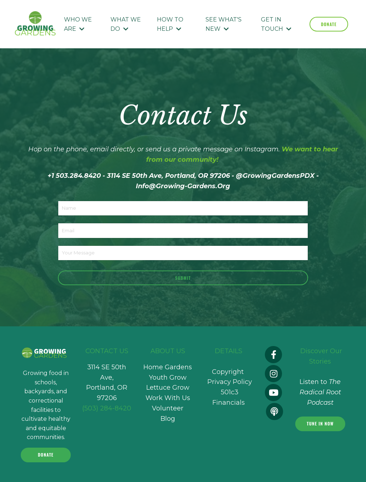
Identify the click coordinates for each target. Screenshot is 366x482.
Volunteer (167, 408)
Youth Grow (168, 377)
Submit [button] (183, 278)
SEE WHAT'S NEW (224, 24)
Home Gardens (167, 367)
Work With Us (167, 398)
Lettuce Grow (167, 387)
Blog (167, 419)
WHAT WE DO (125, 24)
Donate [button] (46, 455)
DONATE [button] (329, 24)
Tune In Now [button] (320, 423)
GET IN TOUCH (276, 24)
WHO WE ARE (78, 24)
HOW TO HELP (170, 24)
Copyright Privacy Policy (229, 382)
